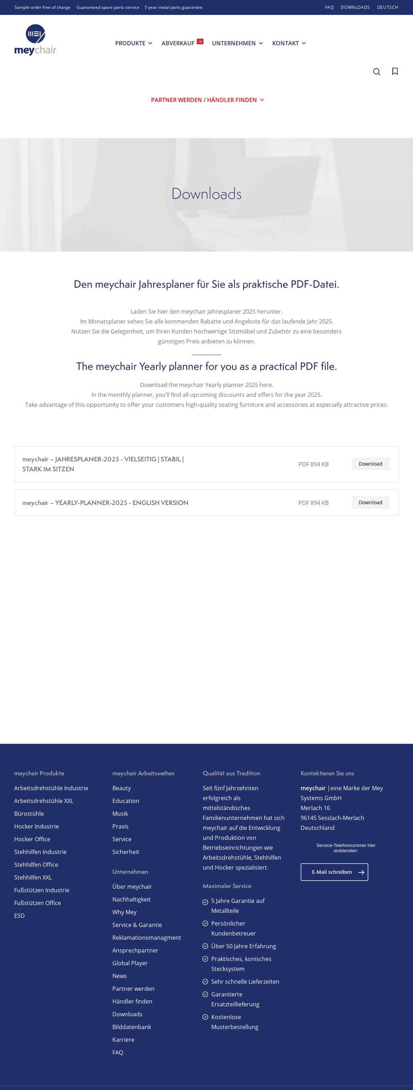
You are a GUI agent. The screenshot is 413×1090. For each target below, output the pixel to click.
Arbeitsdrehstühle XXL (43, 801)
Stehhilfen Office (36, 865)
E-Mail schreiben (338, 872)
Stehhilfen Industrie (40, 852)
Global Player (130, 963)
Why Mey (124, 912)
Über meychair (132, 886)
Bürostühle (29, 814)
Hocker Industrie (36, 826)
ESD (19, 916)
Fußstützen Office (37, 903)
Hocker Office (32, 839)
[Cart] (395, 71)
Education (125, 801)
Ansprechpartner (135, 950)
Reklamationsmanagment (146, 938)
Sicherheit (125, 852)
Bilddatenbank (131, 1027)
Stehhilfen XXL (33, 877)
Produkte (134, 43)
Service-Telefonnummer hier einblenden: (345, 848)
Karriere (123, 1040)
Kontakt (289, 43)
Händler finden (132, 1001)
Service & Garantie (137, 925)
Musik (120, 814)
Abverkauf (182, 43)
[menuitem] (387, 7)
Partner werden (133, 989)
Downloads (127, 1014)
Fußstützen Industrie (41, 890)
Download (371, 475)
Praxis (120, 826)
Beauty (121, 788)
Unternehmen (238, 43)
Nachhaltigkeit (131, 899)
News (119, 976)
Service (122, 839)
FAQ (117, 1052)
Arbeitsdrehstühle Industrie (51, 788)
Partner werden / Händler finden (208, 100)
